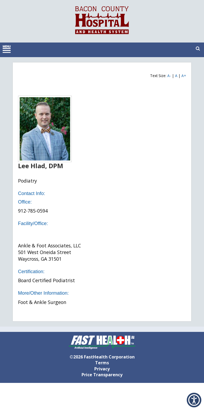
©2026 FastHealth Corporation (102, 357)
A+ (183, 75)
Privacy (102, 369)
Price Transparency (102, 375)
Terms (102, 363)
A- (169, 75)
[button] (194, 400)
